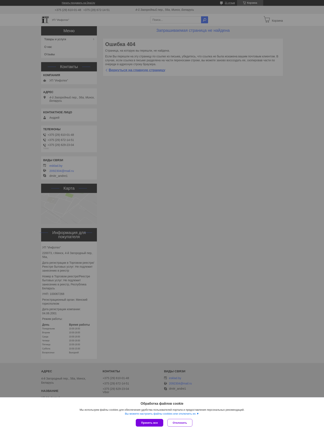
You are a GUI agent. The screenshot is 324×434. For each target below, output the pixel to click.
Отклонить (180, 422)
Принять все (149, 422)
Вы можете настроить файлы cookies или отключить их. (160, 413)
